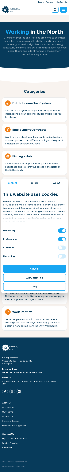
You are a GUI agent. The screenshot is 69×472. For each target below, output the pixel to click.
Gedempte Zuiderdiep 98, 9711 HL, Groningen (17, 362)
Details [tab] (34, 182)
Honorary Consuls (10, 421)
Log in (41, 2)
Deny (34, 286)
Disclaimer (20, 466)
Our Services (8, 407)
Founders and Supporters (14, 425)
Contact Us (61, 2)
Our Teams (7, 412)
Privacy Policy (8, 466)
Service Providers (10, 443)
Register (49, 2)
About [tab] (56, 182)
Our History (7, 416)
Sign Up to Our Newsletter (14, 438)
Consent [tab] (12, 182)
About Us (6, 402)
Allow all (34, 268)
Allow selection (34, 277)
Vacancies (7, 447)
